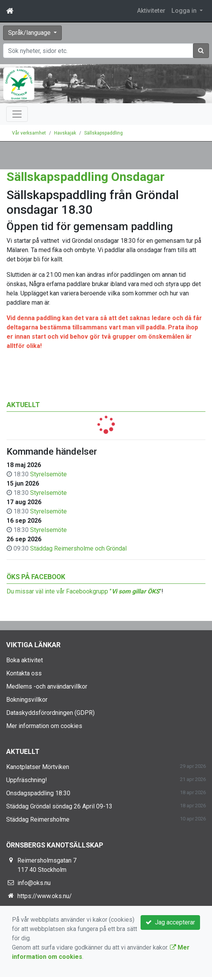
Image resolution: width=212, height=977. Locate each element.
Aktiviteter (151, 10)
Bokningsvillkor (26, 699)
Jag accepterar (170, 922)
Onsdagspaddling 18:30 (38, 793)
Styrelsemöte (48, 474)
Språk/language (30, 32)
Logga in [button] (184, 10)
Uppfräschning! (26, 780)
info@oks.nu (34, 883)
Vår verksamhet (29, 133)
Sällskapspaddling (103, 133)
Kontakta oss (24, 673)
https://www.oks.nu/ (44, 896)
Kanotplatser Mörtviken (37, 767)
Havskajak (65, 133)
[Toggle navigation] (17, 114)
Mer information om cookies (44, 726)
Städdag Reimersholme (38, 819)
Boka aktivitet (24, 660)
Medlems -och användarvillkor (46, 686)
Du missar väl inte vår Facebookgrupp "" (84, 591)
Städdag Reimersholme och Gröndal (78, 548)
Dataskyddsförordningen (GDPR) (50, 712)
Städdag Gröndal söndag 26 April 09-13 (59, 806)
